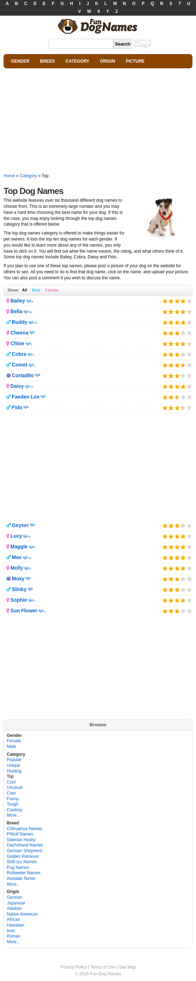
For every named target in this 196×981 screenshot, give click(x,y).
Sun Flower (23, 610)
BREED (47, 61)
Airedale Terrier (21, 878)
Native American (22, 914)
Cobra (19, 354)
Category (28, 175)
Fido (17, 407)
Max (16, 557)
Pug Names (18, 867)
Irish (11, 930)
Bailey (17, 301)
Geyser (20, 525)
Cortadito (23, 375)
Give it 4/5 (183, 301)
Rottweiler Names (24, 872)
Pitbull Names (20, 834)
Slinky (19, 589)
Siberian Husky (21, 839)
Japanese (16, 903)
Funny (12, 798)
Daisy (16, 386)
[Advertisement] (98, 121)
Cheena (19, 333)
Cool (11, 782)
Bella (16, 311)
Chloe (17, 343)
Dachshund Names (25, 845)
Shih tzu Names (22, 861)
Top (10, 776)
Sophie (18, 600)
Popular (14, 759)
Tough (12, 804)
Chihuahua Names (24, 828)
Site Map (127, 967)
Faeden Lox (25, 397)
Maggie (18, 546)
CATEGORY (77, 61)
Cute (11, 793)
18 (35, 323)
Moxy (18, 578)
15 (29, 558)
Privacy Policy (73, 967)
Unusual (14, 787)
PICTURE (135, 61)
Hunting (14, 771)
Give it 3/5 (177, 301)
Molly (16, 568)
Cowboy (14, 809)
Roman (14, 936)
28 (30, 312)
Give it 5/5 (186, 301)
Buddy (19, 322)
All (24, 290)
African (13, 919)
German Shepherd (24, 850)
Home (9, 175)
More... (13, 815)
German (14, 897)
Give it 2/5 (171, 301)
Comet (19, 365)
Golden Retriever (23, 856)
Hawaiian (15, 925)
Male (36, 290)
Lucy (16, 536)
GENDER (20, 61)
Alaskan (14, 908)
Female (52, 290)
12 (31, 387)
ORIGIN (107, 61)
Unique (13, 765)
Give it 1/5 (165, 301)
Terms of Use (103, 967)
